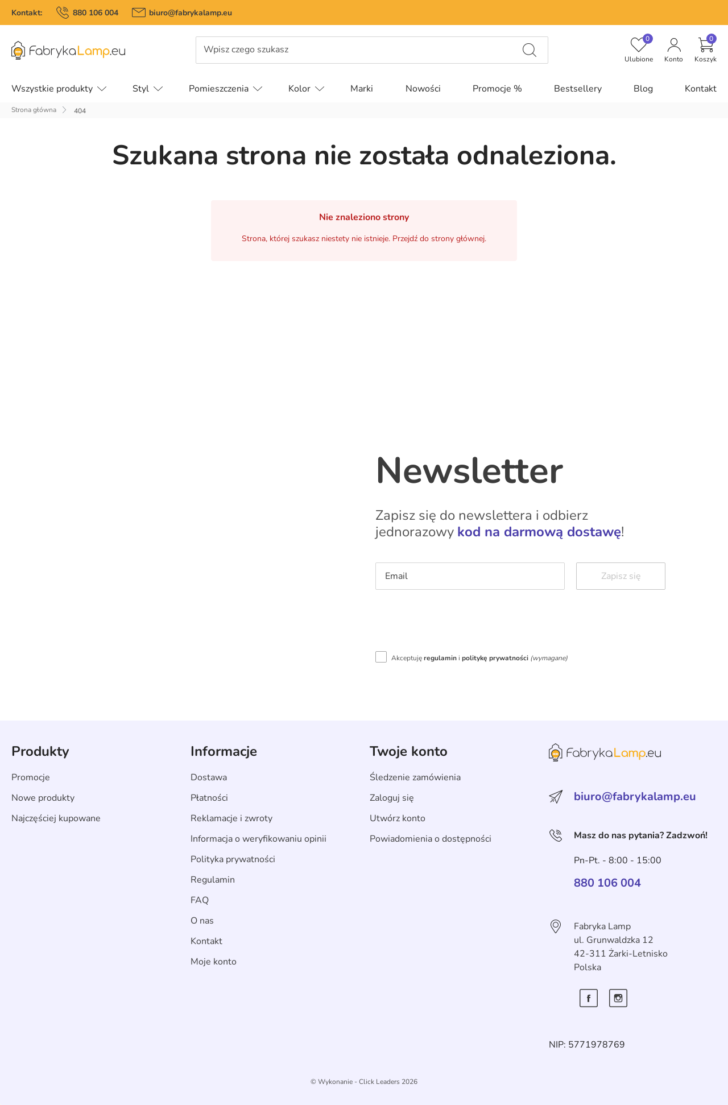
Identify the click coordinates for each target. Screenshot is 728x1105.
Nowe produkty (43, 798)
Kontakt (206, 941)
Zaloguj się (392, 798)
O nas (202, 920)
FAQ (200, 900)
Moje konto (214, 961)
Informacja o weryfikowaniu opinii (258, 839)
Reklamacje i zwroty (231, 818)
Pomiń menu (26, 58)
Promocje (30, 777)
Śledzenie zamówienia (415, 777)
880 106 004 (95, 12)
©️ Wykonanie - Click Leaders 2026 (364, 1081)
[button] (705, 50)
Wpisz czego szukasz (246, 49)
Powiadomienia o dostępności (430, 839)
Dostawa (209, 777)
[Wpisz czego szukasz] (529, 50)
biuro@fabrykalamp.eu (190, 12)
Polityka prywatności (233, 859)
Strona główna (33, 109)
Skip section (36, 726)
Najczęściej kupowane (56, 818)
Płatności (209, 798)
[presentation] (461, 623)
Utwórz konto (397, 818)
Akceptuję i (479, 658)
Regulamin (213, 880)
